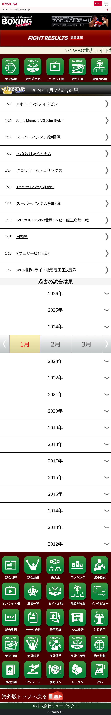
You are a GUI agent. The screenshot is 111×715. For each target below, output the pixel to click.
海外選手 (55, 654)
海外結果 (33, 654)
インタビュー (100, 602)
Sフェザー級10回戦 (32, 253)
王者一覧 (33, 602)
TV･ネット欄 (55, 78)
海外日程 (78, 78)
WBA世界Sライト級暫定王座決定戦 (46, 270)
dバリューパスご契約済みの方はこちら (17, 10)
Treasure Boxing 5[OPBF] (36, 187)
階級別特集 (100, 78)
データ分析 (33, 628)
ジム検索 (78, 628)
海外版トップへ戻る (32, 696)
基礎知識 (11, 681)
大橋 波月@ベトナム (33, 154)
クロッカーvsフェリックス (39, 170)
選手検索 (100, 576)
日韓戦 (22, 237)
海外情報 (11, 78)
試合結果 (33, 576)
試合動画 (11, 628)
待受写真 (55, 628)
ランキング (78, 576)
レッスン (78, 681)
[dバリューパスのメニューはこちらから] (106, 4)
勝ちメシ (55, 681)
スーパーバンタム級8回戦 (38, 137)
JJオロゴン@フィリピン (37, 104)
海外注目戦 (33, 78)
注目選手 (100, 628)
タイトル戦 (55, 602)
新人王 (55, 576)
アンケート (33, 681)
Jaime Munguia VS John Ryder (39, 120)
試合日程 (11, 576)
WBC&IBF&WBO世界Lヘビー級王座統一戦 (52, 220)
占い (100, 681)
